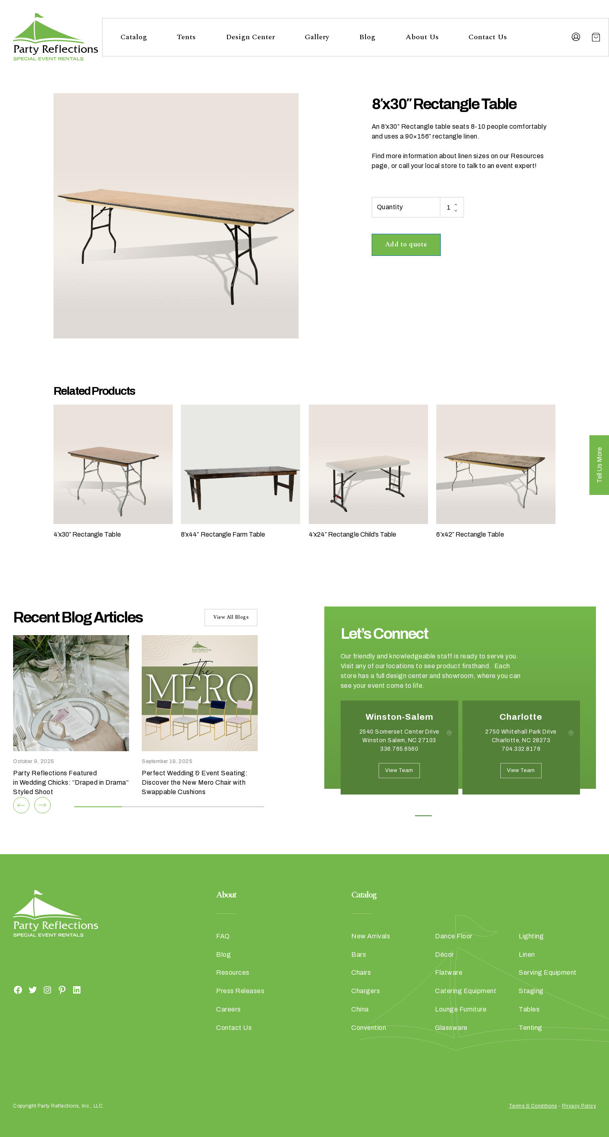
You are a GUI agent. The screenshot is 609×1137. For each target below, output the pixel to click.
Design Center (250, 37)
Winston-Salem (399, 716)
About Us (422, 37)
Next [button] (369, 807)
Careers (228, 1009)
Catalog (133, 37)
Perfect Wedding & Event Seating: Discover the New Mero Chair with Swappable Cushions (195, 783)
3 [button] (460, 815)
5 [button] (497, 815)
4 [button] (478, 815)
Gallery (317, 37)
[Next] (42, 805)
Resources (233, 972)
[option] (399, 754)
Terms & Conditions (533, 1106)
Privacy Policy (579, 1106)
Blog (367, 37)
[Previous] (21, 805)
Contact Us (487, 37)
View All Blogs (231, 617)
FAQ (223, 936)
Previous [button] (347, 807)
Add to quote (406, 244)
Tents (186, 37)
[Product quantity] (452, 207)
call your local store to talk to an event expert (467, 165)
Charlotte (521, 716)
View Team (399, 770)
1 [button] (423, 815)
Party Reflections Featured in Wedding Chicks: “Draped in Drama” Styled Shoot (71, 783)
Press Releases (240, 990)
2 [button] (441, 815)
